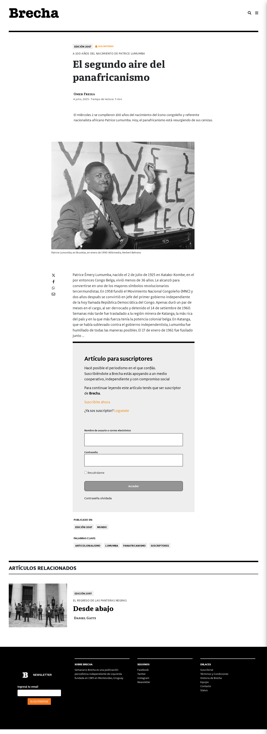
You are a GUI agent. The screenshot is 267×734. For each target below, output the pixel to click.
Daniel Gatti (85, 618)
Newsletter (143, 682)
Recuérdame (94, 472)
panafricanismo (134, 545)
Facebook (143, 670)
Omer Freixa (84, 94)
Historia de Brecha (211, 678)
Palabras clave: (85, 538)
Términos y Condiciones (214, 674)
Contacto (205, 686)
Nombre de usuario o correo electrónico (107, 430)
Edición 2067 (82, 46)
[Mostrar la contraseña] (177, 460)
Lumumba (111, 545)
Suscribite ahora (97, 401)
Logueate (121, 410)
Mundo (102, 527)
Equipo (204, 682)
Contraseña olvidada (98, 498)
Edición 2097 (83, 593)
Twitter (141, 674)
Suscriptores (160, 545)
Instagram (143, 678)
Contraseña (91, 452)
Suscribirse (206, 670)
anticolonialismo (87, 545)
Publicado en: (83, 519)
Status (204, 690)
